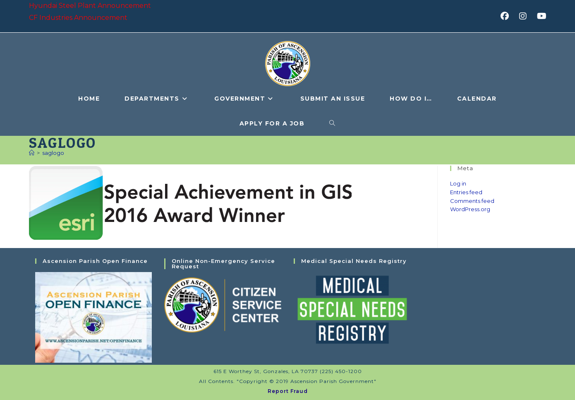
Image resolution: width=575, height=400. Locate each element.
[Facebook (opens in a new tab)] (507, 16)
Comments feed (472, 201)
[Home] (31, 152)
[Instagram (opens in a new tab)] (525, 16)
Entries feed (466, 192)
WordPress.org (470, 209)
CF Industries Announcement (78, 18)
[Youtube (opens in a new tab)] (540, 16)
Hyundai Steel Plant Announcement (90, 6)
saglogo (53, 152)
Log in (458, 183)
